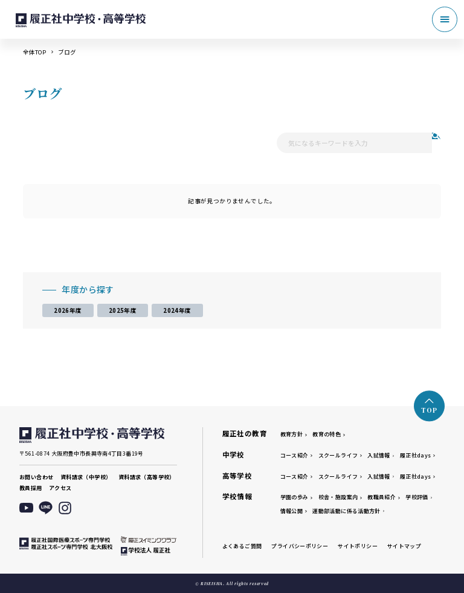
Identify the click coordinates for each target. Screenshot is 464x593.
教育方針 (291, 434)
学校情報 (237, 496)
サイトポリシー (358, 546)
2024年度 (177, 310)
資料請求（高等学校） (146, 477)
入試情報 (378, 455)
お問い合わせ (36, 477)
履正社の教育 (244, 433)
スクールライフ (338, 455)
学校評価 (416, 497)
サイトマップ (404, 546)
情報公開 (291, 511)
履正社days (415, 455)
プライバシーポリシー (299, 546)
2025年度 (123, 310)
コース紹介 (294, 455)
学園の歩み (294, 497)
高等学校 (237, 475)
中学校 (233, 454)
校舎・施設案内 (338, 497)
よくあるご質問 (242, 546)
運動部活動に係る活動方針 (346, 511)
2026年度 (68, 310)
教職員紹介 (381, 497)
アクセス (60, 488)
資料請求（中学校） (85, 477)
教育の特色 (326, 434)
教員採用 (30, 488)
